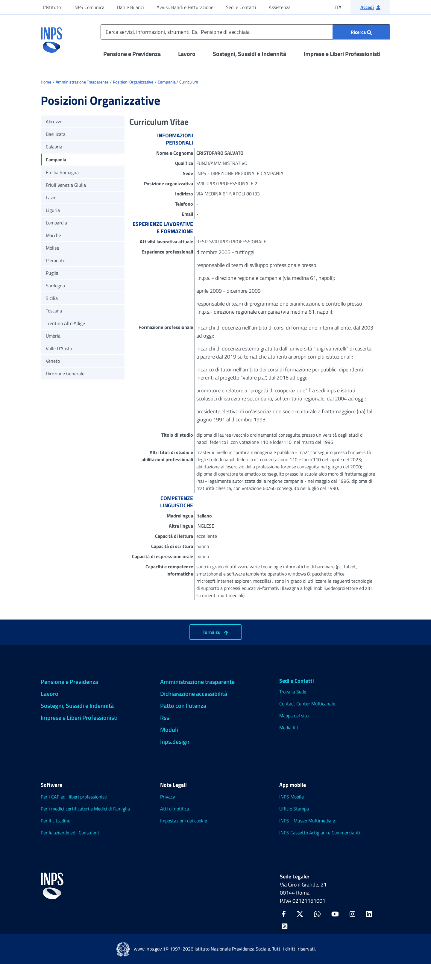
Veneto (53, 361)
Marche (53, 235)
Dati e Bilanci (130, 7)
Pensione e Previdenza (132, 53)
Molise (52, 247)
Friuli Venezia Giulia (66, 185)
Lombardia (56, 222)
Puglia (52, 273)
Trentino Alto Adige (65, 323)
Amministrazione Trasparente (82, 82)
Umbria (53, 335)
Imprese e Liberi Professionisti (341, 53)
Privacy (167, 796)
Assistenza (280, 7)
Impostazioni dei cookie (183, 820)
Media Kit (288, 727)
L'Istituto (52, 7)
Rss (164, 717)
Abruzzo (54, 121)
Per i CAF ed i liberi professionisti (74, 796)
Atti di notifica (174, 808)
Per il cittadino (55, 820)
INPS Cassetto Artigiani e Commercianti (319, 832)
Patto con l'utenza (183, 705)
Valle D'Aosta (59, 348)
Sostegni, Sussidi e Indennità (249, 53)
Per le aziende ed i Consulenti (71, 832)
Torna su (215, 632)
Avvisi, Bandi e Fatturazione (185, 7)
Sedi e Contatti (241, 7)
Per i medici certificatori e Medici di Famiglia (85, 808)
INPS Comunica (88, 7)
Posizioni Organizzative (133, 82)
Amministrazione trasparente (197, 681)
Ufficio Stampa (294, 808)
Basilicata (56, 134)
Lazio (51, 197)
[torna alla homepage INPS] (51, 37)
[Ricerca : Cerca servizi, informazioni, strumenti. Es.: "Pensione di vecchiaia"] (361, 32)
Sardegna (55, 285)
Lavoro (186, 53)
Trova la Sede (292, 691)
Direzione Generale (65, 373)
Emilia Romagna (62, 172)
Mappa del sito (294, 715)
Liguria (53, 210)
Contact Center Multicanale (307, 703)
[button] (370, 7)
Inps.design (174, 741)
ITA (342, 7)
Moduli (169, 729)
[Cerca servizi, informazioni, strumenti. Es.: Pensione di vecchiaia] (245, 32)
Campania (167, 82)
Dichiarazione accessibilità (193, 693)
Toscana (54, 310)
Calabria (54, 146)
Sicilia (52, 298)
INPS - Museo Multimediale (307, 820)
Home (46, 82)
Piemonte (55, 260)
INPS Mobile (291, 796)
